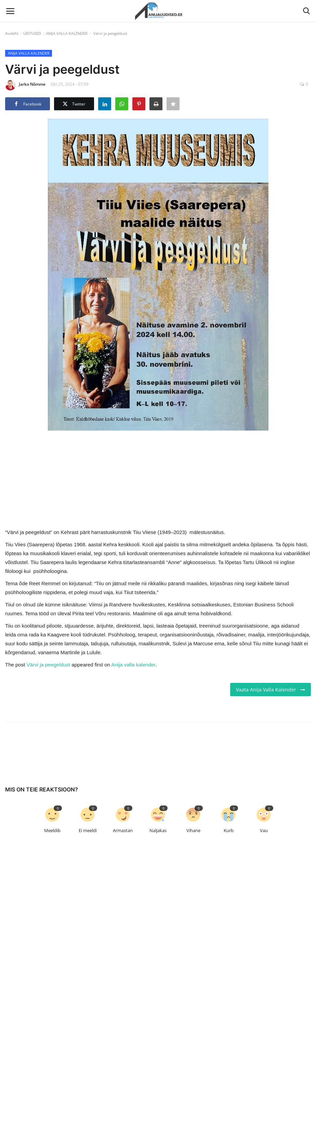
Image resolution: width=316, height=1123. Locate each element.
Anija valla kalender (133, 665)
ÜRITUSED (32, 33)
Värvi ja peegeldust (48, 665)
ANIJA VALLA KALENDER (67, 33)
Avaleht (11, 33)
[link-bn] (158, 478)
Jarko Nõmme (25, 85)
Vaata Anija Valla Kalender (270, 689)
